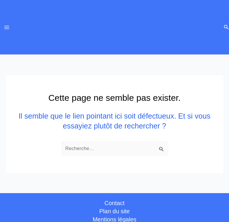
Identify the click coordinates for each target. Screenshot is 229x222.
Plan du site (114, 211)
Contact (114, 203)
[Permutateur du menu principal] (6, 27)
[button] (226, 27)
